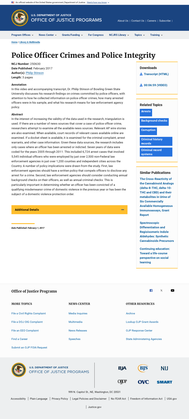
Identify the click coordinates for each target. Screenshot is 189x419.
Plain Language (38, 398)
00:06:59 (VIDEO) (155, 85)
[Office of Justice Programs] (19, 17)
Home (14, 42)
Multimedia (75, 322)
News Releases (78, 330)
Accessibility (18, 398)
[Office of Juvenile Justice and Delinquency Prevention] (122, 385)
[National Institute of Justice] (164, 371)
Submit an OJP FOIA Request (29, 347)
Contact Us (137, 20)
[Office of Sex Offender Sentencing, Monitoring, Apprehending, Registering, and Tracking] (164, 384)
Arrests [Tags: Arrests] (146, 111)
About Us (123, 20)
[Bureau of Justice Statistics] (143, 373)
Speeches (74, 339)
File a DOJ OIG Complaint (27, 322)
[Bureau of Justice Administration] (122, 371)
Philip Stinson (35, 73)
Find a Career (19, 339)
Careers (151, 20)
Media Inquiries (78, 313)
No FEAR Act (118, 398)
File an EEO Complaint (25, 330)
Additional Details (27, 209)
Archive (130, 313)
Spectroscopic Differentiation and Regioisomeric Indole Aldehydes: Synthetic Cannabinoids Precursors (157, 232)
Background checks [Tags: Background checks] (154, 120)
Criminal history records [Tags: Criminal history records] (151, 141)
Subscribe (165, 20)
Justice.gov (94, 407)
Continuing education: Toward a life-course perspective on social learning (155, 255)
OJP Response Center (139, 330)
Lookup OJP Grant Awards (142, 322)
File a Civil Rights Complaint (28, 313)
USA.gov (172, 398)
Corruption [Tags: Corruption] (148, 130)
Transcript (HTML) (156, 74)
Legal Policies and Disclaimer (89, 398)
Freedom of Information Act (146, 398)
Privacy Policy (60, 398)
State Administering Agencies (144, 339)
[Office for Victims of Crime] (143, 384)
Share (178, 23)
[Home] (66, 18)
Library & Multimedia (29, 42)
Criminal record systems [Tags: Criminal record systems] (151, 152)
